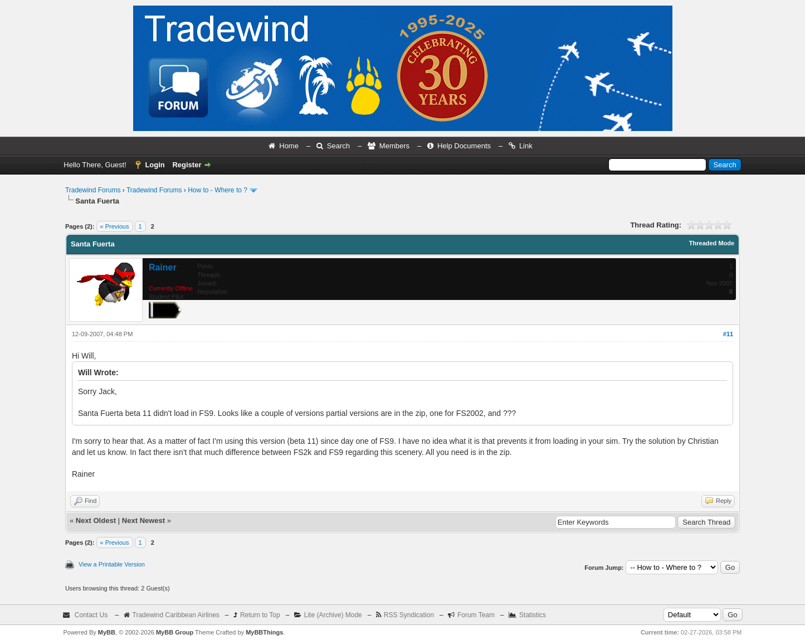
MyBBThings (264, 632)
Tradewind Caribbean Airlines (176, 615)
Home (289, 146)
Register (186, 165)
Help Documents (464, 146)
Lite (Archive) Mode (333, 615)
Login (154, 165)
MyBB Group (174, 632)
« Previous (114, 226)
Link (526, 146)
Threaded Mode (711, 243)
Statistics (532, 615)
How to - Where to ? (217, 190)
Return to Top (260, 615)
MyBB (106, 632)
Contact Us (91, 615)
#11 (728, 334)
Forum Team (476, 615)
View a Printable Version (112, 564)
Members (394, 146)
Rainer (163, 267)
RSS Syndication (409, 615)
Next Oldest (96, 520)
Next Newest (143, 520)
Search (338, 146)
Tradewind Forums (93, 190)
